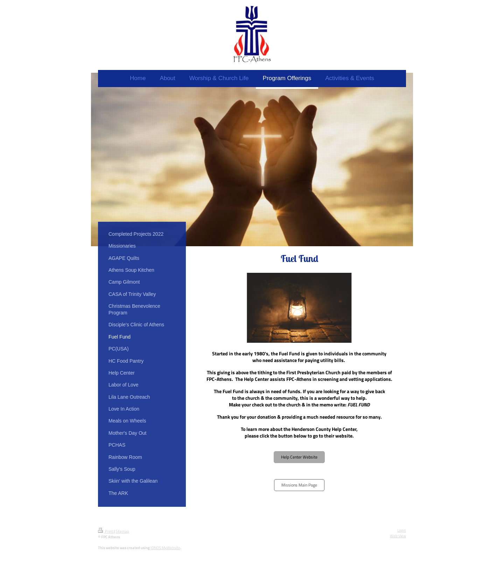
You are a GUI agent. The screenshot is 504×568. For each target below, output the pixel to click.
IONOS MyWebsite (165, 548)
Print (106, 531)
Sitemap (122, 531)
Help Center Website (299, 457)
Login (401, 530)
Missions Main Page (299, 485)
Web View (398, 536)
